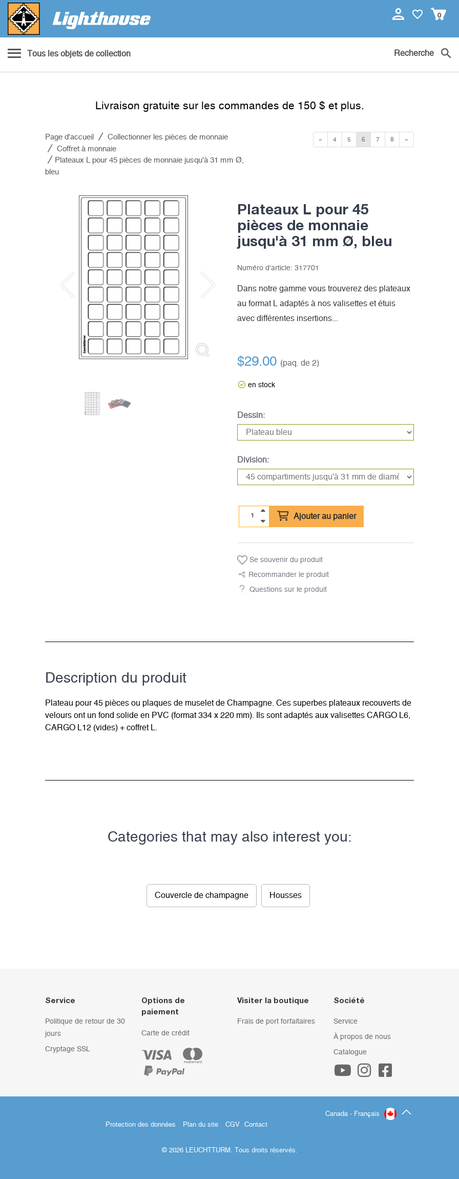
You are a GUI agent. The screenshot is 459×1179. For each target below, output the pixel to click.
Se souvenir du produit (280, 560)
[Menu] (69, 54)
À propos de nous (362, 1037)
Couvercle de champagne (201, 895)
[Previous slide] (65, 285)
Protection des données (141, 1125)
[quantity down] (262, 521)
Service (345, 1021)
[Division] (325, 477)
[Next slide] (201, 285)
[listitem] (133, 277)
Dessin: (251, 415)
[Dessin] (325, 432)
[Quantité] (252, 516)
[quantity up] (262, 510)
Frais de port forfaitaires (276, 1021)
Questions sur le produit (288, 589)
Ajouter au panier (316, 516)
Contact (255, 1125)
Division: (253, 460)
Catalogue (350, 1052)
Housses (285, 895)
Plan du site (200, 1125)
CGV (232, 1125)
